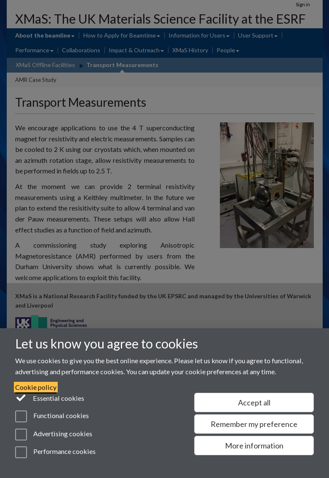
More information (254, 445)
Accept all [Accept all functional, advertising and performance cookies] (254, 402)
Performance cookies (55, 452)
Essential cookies (50, 397)
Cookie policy (35, 387)
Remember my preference (254, 424)
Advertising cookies (53, 434)
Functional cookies (52, 416)
